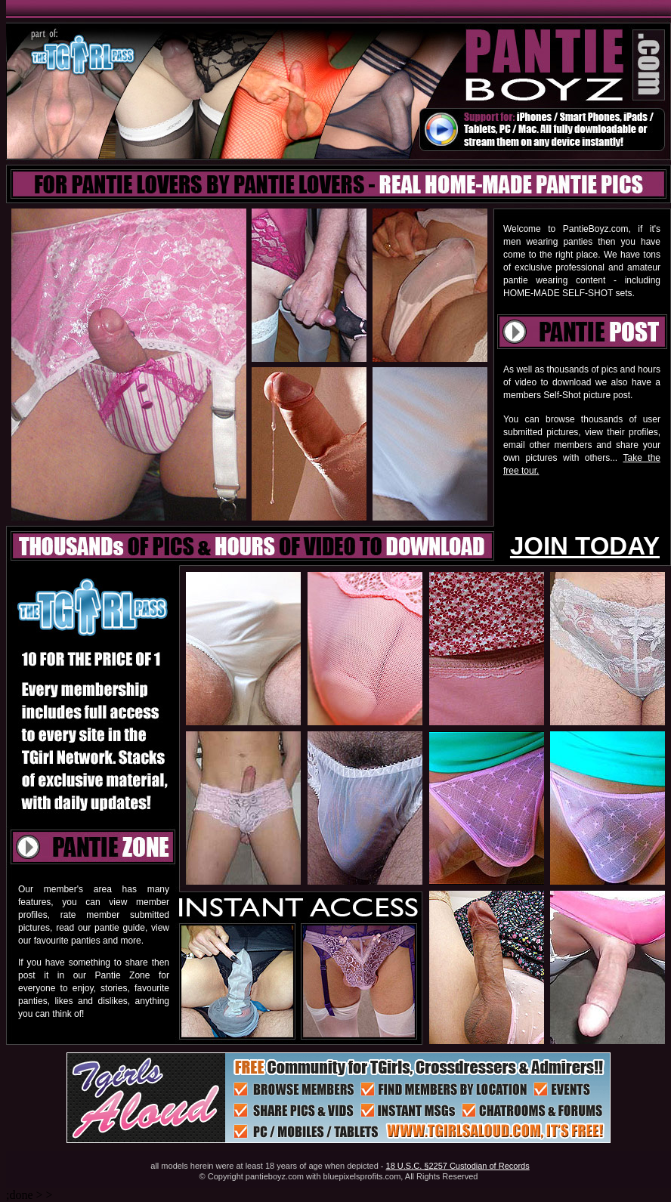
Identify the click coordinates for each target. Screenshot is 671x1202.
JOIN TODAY (585, 546)
